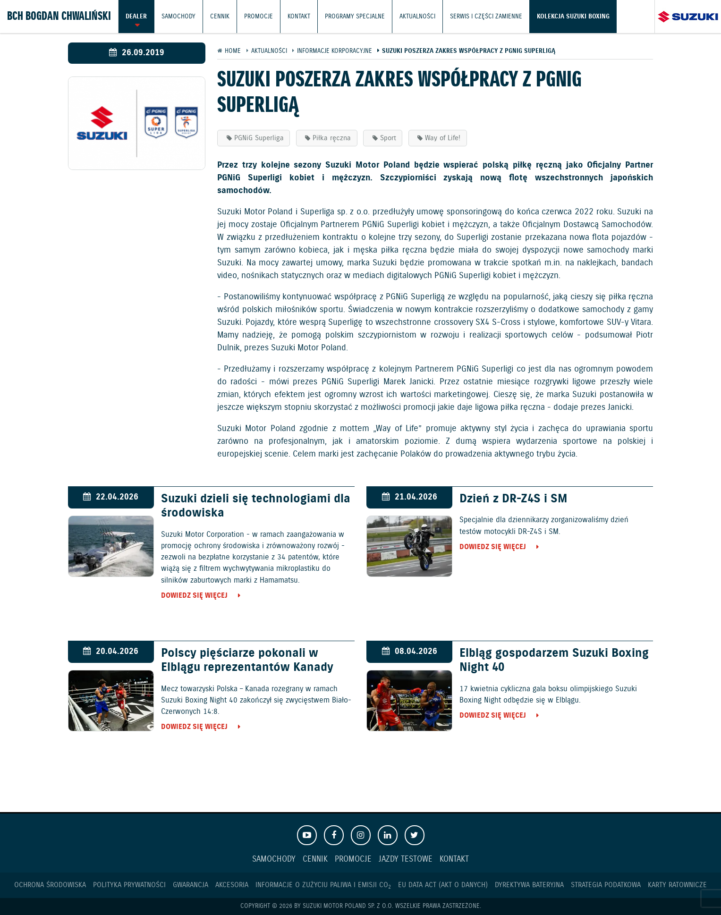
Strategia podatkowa (606, 885)
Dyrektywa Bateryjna (529, 885)
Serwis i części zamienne (486, 16)
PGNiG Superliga (259, 138)
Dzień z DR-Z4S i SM (513, 499)
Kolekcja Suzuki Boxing (573, 16)
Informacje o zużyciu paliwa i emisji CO (323, 885)
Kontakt (299, 16)
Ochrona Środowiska (50, 885)
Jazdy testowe (406, 859)
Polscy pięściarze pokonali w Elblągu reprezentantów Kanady (247, 660)
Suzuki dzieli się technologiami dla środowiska (255, 506)
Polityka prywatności (129, 885)
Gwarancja (190, 885)
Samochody (178, 16)
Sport (388, 138)
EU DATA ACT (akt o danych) (443, 885)
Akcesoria (231, 885)
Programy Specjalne (355, 16)
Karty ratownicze (677, 885)
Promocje (258, 16)
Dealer (136, 16)
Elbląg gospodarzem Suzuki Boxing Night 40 (554, 660)
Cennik (219, 16)
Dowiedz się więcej (194, 595)
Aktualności (417, 16)
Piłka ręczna (332, 138)
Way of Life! (442, 138)
